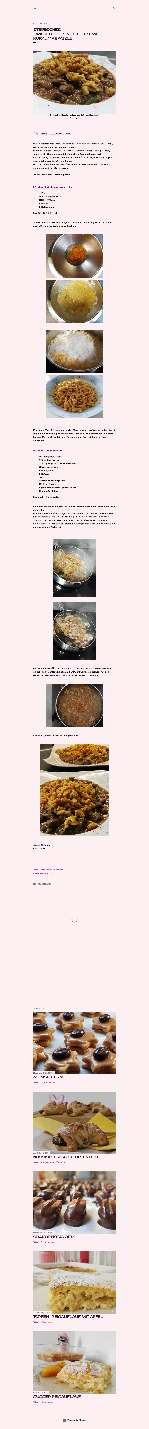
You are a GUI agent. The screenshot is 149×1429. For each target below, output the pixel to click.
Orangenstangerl (54, 1237)
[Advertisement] (74, 980)
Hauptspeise (46, 873)
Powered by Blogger (74, 1420)
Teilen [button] (35, 869)
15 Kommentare (48, 1082)
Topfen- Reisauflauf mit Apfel (68, 1316)
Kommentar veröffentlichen (53, 1162)
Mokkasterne (49, 1077)
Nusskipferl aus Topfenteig (65, 1157)
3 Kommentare (47, 1242)
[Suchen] (114, 8)
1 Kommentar (47, 1322)
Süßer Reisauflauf (57, 1396)
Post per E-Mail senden (52, 869)
